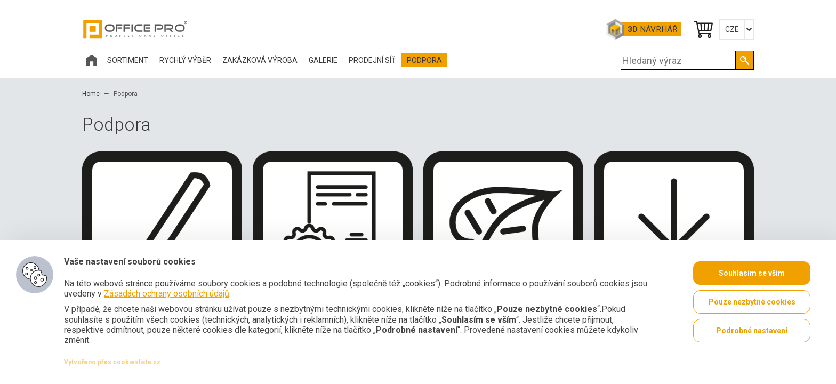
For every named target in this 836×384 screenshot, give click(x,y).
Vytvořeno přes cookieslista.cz (112, 362)
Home (91, 94)
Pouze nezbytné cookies (752, 302)
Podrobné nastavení (751, 330)
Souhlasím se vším (752, 273)
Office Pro (135, 29)
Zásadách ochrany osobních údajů (166, 294)
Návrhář (652, 29)
